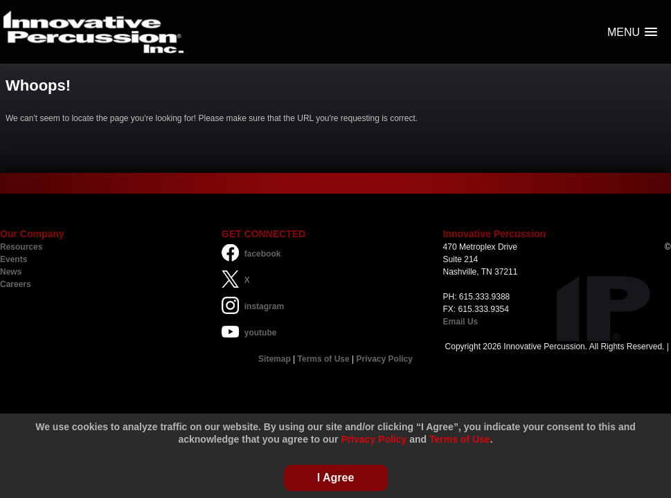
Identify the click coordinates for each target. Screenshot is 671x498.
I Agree (336, 477)
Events (13, 259)
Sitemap (274, 359)
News (10, 272)
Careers (15, 284)
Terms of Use (324, 359)
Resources (21, 247)
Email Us (460, 321)
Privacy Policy (385, 359)
